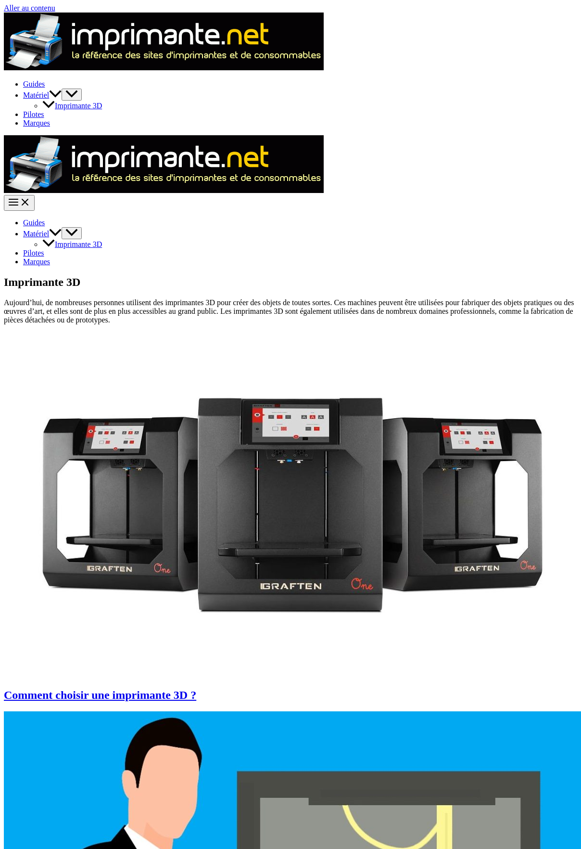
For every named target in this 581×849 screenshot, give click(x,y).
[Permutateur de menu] (72, 95)
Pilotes (33, 114)
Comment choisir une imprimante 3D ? (100, 695)
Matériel (42, 95)
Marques (36, 123)
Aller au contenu (29, 8)
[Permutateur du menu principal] (19, 203)
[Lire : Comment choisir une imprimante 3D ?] (292, 674)
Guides (34, 84)
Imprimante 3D (72, 106)
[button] (55, 95)
